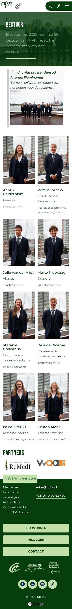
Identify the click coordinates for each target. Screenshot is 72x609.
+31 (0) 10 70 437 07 (51, 496)
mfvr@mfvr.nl (46, 487)
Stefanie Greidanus (12, 347)
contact (36, 551)
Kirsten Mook (49, 427)
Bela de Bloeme (51, 345)
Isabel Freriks (14, 427)
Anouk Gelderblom (13, 192)
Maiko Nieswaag (52, 273)
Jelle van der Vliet (18, 273)
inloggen (36, 539)
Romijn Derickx (51, 190)
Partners (13, 453)
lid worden (36, 528)
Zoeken (51, 6)
